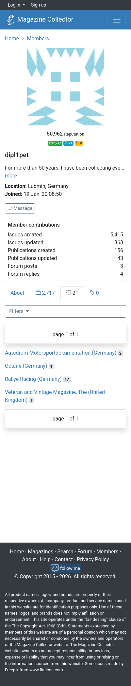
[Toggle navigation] (116, 19)
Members (38, 38)
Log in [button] (14, 5)
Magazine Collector (39, 20)
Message (20, 208)
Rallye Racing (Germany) (33, 379)
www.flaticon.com (46, 669)
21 (72, 293)
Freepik (11, 669)
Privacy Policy (93, 559)
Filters (19, 311)
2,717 (45, 293)
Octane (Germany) (26, 366)
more (11, 176)
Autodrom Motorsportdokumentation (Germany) (60, 353)
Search (65, 551)
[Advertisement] (65, 491)
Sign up (38, 5)
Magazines (41, 551)
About (17, 293)
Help (45, 559)
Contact (64, 559)
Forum (84, 551)
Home (12, 38)
